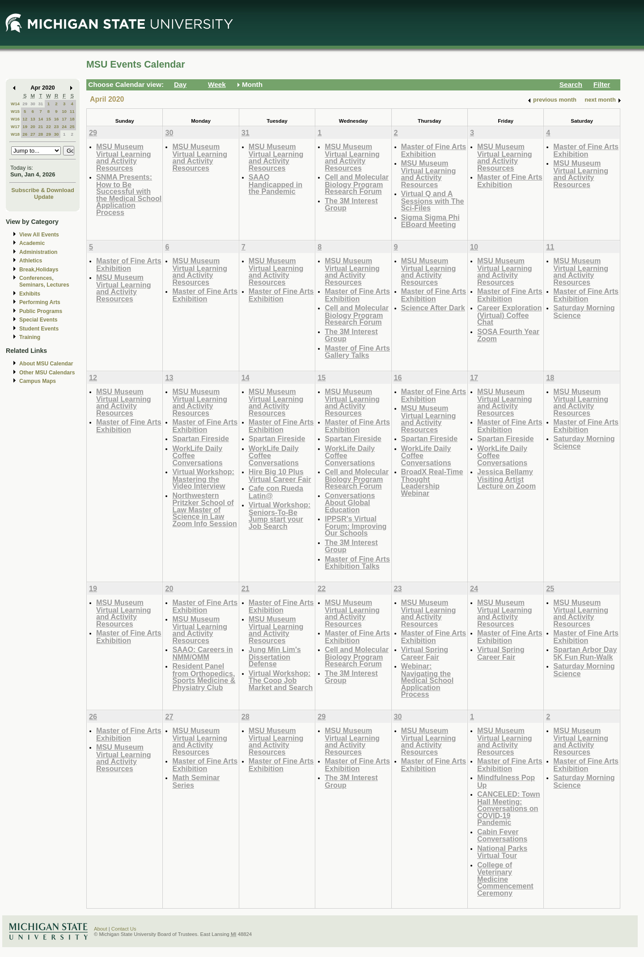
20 (32, 126)
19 (24, 126)
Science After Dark (433, 308)
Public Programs (40, 311)
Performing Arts (39, 302)
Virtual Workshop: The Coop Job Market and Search (281, 680)
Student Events (39, 329)
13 (32, 118)
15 (48, 118)
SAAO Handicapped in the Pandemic (275, 184)
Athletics (30, 260)
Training (29, 337)
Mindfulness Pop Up (506, 781)
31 (40, 103)
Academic (32, 243)
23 (56, 126)
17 (64, 118)
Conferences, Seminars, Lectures (44, 281)
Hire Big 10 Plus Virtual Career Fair (280, 475)
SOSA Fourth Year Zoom (508, 335)
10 (64, 111)
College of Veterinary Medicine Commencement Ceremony (505, 879)
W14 (15, 103)
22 (48, 126)
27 (32, 134)
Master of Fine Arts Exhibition (433, 150)
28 (40, 134)
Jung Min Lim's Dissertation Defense (275, 656)
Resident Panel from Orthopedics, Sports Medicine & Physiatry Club (203, 676)
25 (72, 126)
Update (44, 196)
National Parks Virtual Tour (502, 852)
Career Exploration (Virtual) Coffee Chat (509, 315)
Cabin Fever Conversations (502, 835)
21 (40, 126)
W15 (15, 111)
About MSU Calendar (46, 363)
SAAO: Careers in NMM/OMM (202, 653)
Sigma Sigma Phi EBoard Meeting (430, 221)
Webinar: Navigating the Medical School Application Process (427, 680)
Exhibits (29, 294)
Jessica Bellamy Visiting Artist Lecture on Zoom (506, 479)
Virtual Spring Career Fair (425, 653)
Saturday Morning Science (583, 311)
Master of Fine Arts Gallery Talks (357, 352)
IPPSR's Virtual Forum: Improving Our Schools (355, 526)
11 (72, 111)
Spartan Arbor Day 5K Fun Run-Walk (585, 653)
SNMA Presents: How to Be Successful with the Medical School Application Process (128, 194)
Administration (38, 252)
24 (64, 126)
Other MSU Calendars (47, 372)
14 (40, 118)
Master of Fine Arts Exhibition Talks (357, 563)
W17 (15, 126)
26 (24, 134)
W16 (15, 118)
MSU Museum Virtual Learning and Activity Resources (123, 157)
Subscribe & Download (42, 190)
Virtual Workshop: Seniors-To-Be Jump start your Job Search (280, 515)
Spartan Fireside (200, 438)
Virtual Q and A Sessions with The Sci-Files (432, 200)
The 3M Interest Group (351, 204)
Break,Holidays (39, 269)
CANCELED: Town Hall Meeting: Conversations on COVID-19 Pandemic (508, 808)
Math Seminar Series (196, 781)
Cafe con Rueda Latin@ (276, 492)
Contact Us (123, 928)
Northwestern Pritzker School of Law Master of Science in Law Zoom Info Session (204, 509)
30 (32, 103)
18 (72, 118)
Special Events (38, 320)
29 (24, 103)
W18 (15, 134)
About (100, 928)
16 (56, 118)
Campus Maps (37, 381)
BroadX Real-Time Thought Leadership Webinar (432, 482)
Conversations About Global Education (350, 502)
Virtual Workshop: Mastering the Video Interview (203, 479)
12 (24, 118)
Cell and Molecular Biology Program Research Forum (357, 184)
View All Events (39, 235)
